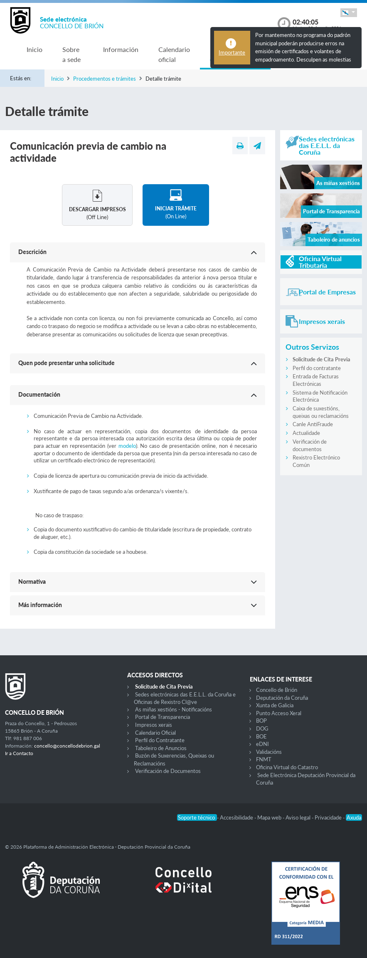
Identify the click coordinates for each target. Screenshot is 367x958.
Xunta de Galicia (274, 705)
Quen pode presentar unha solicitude (66, 362)
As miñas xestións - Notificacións (173, 709)
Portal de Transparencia (162, 717)
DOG (262, 728)
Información (120, 49)
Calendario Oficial (155, 732)
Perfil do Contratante (160, 740)
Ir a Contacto (19, 753)
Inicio (34, 49)
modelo (127, 445)
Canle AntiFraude (313, 424)
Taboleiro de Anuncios (161, 748)
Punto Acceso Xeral (278, 713)
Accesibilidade (237, 817)
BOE (261, 736)
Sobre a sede (71, 54)
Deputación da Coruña (282, 697)
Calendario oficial (174, 54)
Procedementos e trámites (104, 78)
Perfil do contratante (317, 368)
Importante (232, 52)
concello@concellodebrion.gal (67, 746)
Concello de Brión (276, 689)
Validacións (269, 751)
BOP (261, 720)
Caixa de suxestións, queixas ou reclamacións (321, 412)
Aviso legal (299, 817)
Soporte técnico (197, 817)
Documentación (39, 394)
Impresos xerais (153, 724)
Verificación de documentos (310, 445)
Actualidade (306, 433)
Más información (40, 604)
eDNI (262, 744)
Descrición (32, 251)
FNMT (263, 759)
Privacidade (329, 817)
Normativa (32, 581)
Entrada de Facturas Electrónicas (316, 380)
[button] (348, 12)
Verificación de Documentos (168, 771)
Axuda (354, 817)
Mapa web (270, 817)
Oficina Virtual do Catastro (287, 767)
